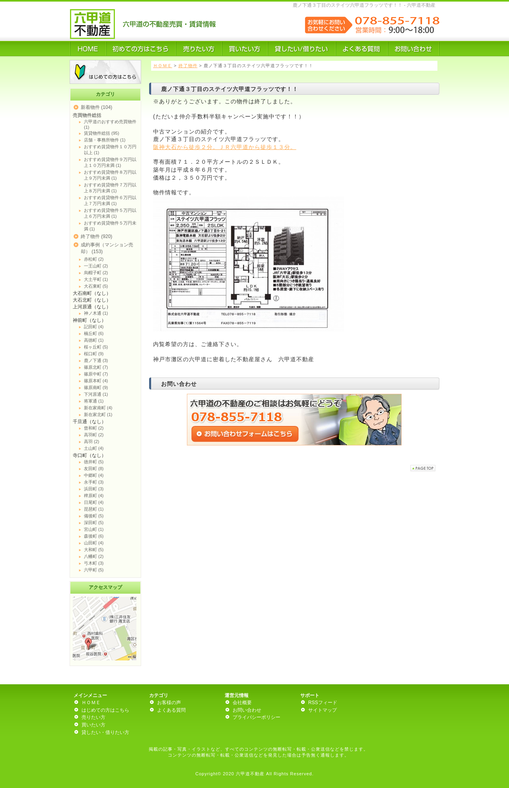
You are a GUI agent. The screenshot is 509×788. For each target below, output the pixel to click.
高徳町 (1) (94, 340)
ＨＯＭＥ (162, 65)
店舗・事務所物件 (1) (105, 139)
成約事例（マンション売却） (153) (107, 248)
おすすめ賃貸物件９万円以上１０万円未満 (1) (110, 162)
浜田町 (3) (94, 488)
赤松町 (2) (94, 259)
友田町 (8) (94, 468)
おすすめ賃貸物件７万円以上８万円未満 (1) (110, 187)
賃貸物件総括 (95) (101, 133)
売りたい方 (93, 717)
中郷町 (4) (94, 475)
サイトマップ (322, 710)
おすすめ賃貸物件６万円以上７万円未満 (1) (110, 200)
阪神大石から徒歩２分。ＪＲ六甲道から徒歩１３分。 (224, 147)
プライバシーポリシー (256, 717)
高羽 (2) (91, 441)
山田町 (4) (94, 542)
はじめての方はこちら (105, 710)
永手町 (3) (94, 482)
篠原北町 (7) (96, 367)
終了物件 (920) (96, 236)
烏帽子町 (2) (96, 272)
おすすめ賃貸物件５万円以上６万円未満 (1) (110, 213)
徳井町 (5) (94, 461)
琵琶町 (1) (94, 509)
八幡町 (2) (94, 556)
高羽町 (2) (94, 434)
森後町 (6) (94, 536)
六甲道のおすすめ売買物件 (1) (110, 124)
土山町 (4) (94, 448)
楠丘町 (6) (94, 333)
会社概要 (242, 702)
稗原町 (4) (94, 495)
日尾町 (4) (94, 502)
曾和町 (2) (94, 428)
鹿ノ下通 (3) (96, 360)
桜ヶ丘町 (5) (96, 347)
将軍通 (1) (94, 401)
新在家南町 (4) (98, 407)
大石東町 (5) (96, 286)
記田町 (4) (94, 326)
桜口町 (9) (94, 353)
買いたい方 (93, 725)
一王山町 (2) (96, 265)
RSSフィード (322, 702)
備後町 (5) (94, 515)
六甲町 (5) (94, 569)
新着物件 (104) (96, 107)
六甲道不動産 (250, 773)
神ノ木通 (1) (96, 313)
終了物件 (188, 65)
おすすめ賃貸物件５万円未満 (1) (110, 226)
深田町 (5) (94, 522)
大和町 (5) (94, 549)
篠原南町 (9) (96, 387)
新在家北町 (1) (98, 414)
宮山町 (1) (94, 529)
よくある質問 (171, 710)
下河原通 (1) (96, 394)
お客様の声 (169, 702)
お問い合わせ (247, 710)
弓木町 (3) (94, 563)
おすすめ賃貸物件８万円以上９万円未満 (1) (110, 175)
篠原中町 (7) (96, 374)
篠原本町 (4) (96, 380)
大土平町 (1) (96, 279)
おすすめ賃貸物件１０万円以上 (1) (110, 149)
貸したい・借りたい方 (105, 732)
